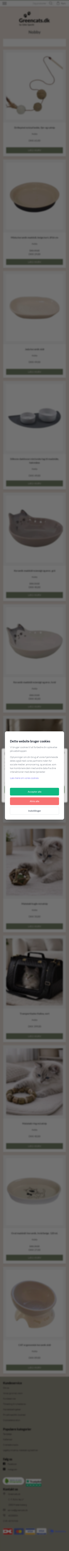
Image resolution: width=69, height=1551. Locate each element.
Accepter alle (34, 791)
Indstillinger (34, 810)
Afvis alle (34, 801)
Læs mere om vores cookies (24, 778)
